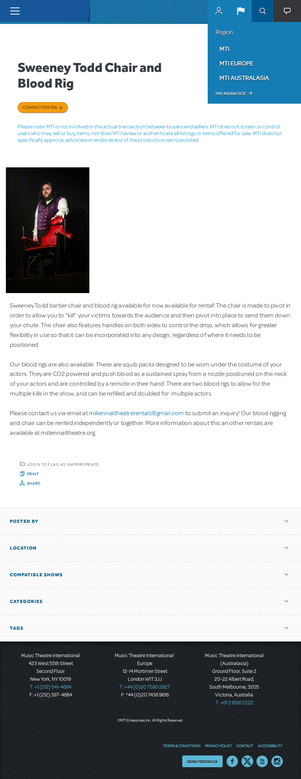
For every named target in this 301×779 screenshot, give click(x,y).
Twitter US (247, 761)
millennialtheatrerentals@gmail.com (136, 413)
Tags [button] (17, 628)
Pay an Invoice (231, 93)
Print (33, 474)
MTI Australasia (244, 78)
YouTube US (262, 761)
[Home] (44, 11)
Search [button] (263, 11)
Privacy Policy (218, 745)
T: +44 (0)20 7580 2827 (145, 687)
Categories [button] (26, 601)
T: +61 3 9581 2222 (234, 703)
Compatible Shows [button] (36, 574)
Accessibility (270, 745)
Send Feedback (202, 761)
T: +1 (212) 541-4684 (50, 687)
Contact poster (40, 107)
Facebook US (232, 761)
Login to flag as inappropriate (63, 464)
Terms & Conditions (181, 745)
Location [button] (23, 548)
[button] (241, 11)
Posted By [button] (24, 521)
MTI (224, 49)
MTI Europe (236, 63)
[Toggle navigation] (14, 11)
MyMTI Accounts (219, 11)
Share (34, 483)
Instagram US (277, 761)
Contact (244, 745)
